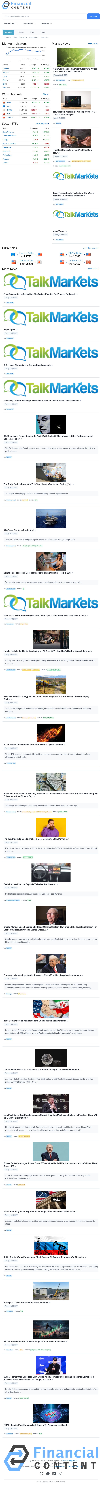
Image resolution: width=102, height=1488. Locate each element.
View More (92, 43)
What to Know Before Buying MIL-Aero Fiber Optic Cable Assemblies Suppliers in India (46, 615)
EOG (44, 717)
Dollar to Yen (26, 260)
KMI (48, 717)
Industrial (6, 151)
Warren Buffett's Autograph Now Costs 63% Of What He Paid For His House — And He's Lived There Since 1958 (50, 1164)
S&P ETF (6, 72)
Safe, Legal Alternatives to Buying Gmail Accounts (28, 365)
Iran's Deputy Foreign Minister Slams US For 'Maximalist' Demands (36, 1020)
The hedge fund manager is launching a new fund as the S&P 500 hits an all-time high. (41, 806)
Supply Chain (24, 624)
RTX (41, 546)
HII (29, 546)
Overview (8, 37)
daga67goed (60, 231)
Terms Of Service (75, 1466)
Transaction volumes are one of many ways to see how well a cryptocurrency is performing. (44, 582)
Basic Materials (8, 132)
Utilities (5, 163)
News (15, 37)
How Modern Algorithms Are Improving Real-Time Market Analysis (74, 113)
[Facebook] (48, 1474)
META (65, 812)
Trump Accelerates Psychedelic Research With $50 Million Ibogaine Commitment (43, 975)
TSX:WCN (30, 857)
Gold (5, 80)
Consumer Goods (9, 136)
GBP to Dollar (75, 253)
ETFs (32, 32)
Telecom (6, 159)
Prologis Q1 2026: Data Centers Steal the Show (27, 1302)
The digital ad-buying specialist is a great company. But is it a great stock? (36, 494)
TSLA (58, 669)
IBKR (60, 85)
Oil (4, 84)
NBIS (65, 166)
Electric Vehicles (26, 669)
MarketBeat (10, 1311)
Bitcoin (5, 88)
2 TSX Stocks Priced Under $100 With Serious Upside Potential (34, 744)
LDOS (33, 546)
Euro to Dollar (26, 253)
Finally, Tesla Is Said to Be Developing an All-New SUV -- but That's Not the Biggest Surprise (48, 651)
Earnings (24, 500)
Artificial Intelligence (77, 80)
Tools (43, 32)
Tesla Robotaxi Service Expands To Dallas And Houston (31, 884)
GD (27, 546)
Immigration (87, 161)
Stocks (21, 32)
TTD (36, 500)
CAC (8, 106)
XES (49, 1350)
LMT (37, 546)
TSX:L (24, 857)
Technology (7, 155)
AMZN (60, 812)
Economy (24, 717)
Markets (8, 32)
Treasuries (44, 37)
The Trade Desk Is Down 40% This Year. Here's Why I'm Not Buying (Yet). (39, 484)
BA (24, 546)
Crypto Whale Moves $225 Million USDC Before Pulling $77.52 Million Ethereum (43, 1069)
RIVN (54, 669)
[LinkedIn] (54, 1474)
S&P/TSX (10, 117)
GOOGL (26, 1398)
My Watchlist (28, 24)
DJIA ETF (6, 68)
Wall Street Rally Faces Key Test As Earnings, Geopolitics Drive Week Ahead (41, 1211)
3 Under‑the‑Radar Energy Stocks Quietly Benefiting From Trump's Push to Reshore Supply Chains (46, 698)
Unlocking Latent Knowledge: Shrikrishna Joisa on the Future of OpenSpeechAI (42, 400)
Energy (5, 140)
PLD (22, 1311)
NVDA (64, 85)
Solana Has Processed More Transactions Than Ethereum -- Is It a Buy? (38, 573)
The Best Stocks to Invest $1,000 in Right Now (72, 151)
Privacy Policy (58, 1466)
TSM (40, 1433)
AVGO (60, 166)
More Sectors (42, 123)
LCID (51, 669)
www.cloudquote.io (69, 1460)
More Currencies (90, 248)
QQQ (5, 76)
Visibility (58, 123)
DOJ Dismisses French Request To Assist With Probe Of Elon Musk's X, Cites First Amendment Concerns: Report (48, 437)
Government (32, 717)
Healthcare (7, 147)
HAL (35, 1350)
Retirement (22, 1184)
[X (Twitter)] (41, 1474)
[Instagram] (60, 1474)
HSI (8, 114)
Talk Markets (59, 204)
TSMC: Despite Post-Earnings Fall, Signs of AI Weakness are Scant (36, 1425)
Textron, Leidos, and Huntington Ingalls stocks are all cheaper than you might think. (40, 540)
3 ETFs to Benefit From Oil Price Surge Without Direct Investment (35, 1341)
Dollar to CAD (75, 260)
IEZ (39, 1350)
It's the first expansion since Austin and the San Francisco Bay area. (34, 894)
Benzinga (9, 457)
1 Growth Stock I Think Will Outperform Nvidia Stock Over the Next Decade (75, 70)
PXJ (42, 1350)
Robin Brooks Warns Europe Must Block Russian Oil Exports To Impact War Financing (45, 1257)
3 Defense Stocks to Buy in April (20, 530)
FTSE (9, 102)
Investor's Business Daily (13, 900)
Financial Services (9, 143)
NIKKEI (9, 110)
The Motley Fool (60, 80)
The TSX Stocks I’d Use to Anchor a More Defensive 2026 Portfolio (36, 839)
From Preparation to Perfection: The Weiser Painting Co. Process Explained (73, 194)
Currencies (23, 37)
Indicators (45, 24)
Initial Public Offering (40, 812)
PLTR (69, 166)
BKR (32, 1350)
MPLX (52, 717)
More (45, 94)
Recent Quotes (9, 24)
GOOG (21, 1398)
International (34, 37)
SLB (45, 1350)
